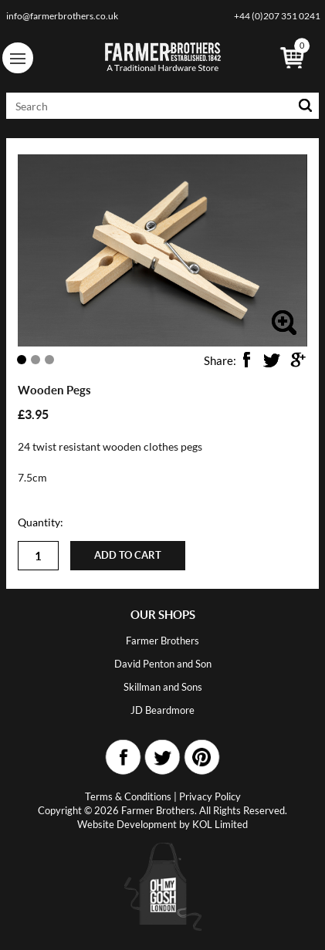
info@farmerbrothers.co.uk (62, 16)
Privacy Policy (210, 796)
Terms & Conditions (128, 796)
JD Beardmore (162, 710)
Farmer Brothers (162, 640)
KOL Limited (220, 824)
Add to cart (127, 555)
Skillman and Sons (163, 687)
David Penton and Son (163, 664)
